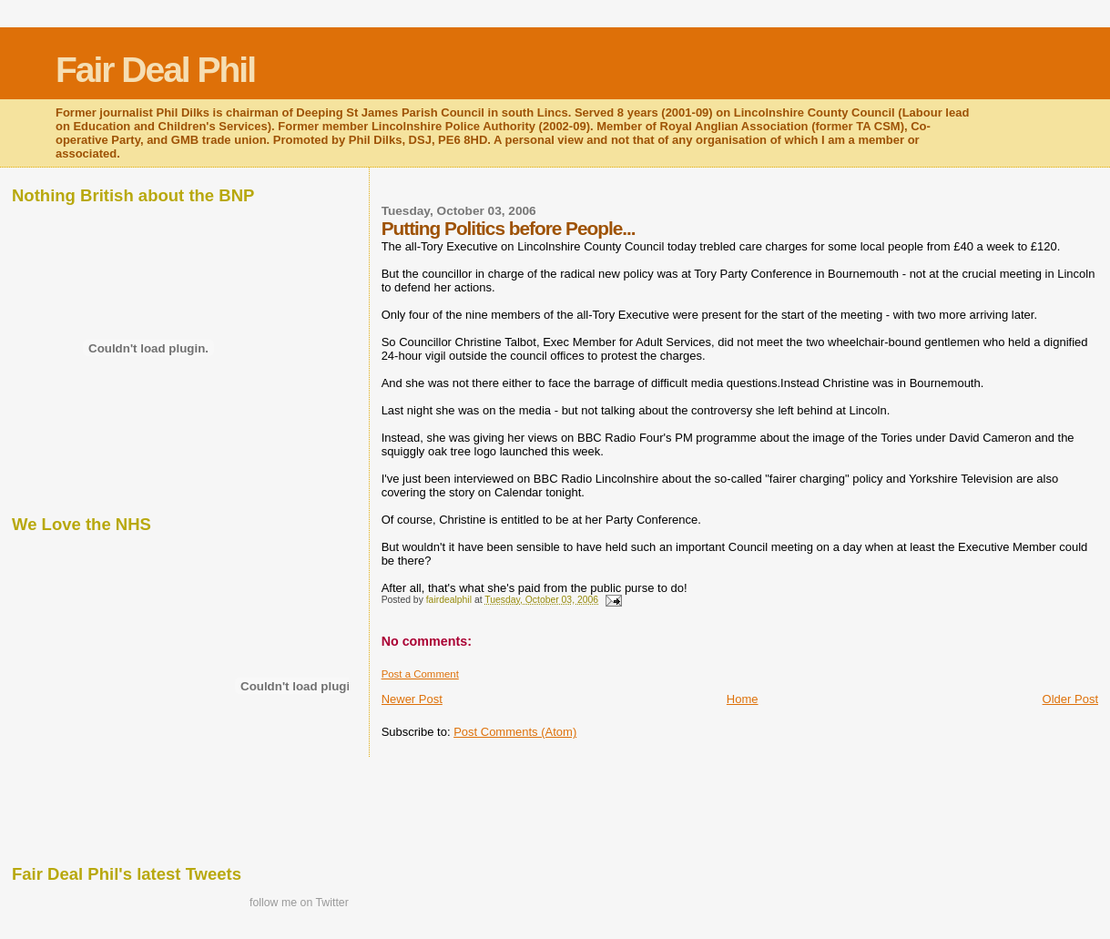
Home (743, 699)
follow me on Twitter (299, 902)
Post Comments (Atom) (514, 732)
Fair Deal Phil (155, 69)
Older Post (1070, 699)
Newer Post (412, 699)
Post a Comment (420, 674)
